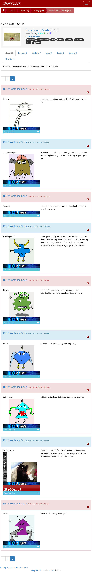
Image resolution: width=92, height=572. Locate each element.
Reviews (22, 53)
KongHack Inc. (37, 570)
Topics (60, 53)
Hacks (9, 53)
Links (49, 53)
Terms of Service (21, 567)
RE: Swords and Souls (15, 88)
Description (10, 59)
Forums (12, 10)
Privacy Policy (6, 567)
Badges (73, 53)
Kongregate (39, 10)
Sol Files (36, 53)
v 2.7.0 (52, 570)
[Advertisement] (24, 17)
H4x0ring (25, 10)
